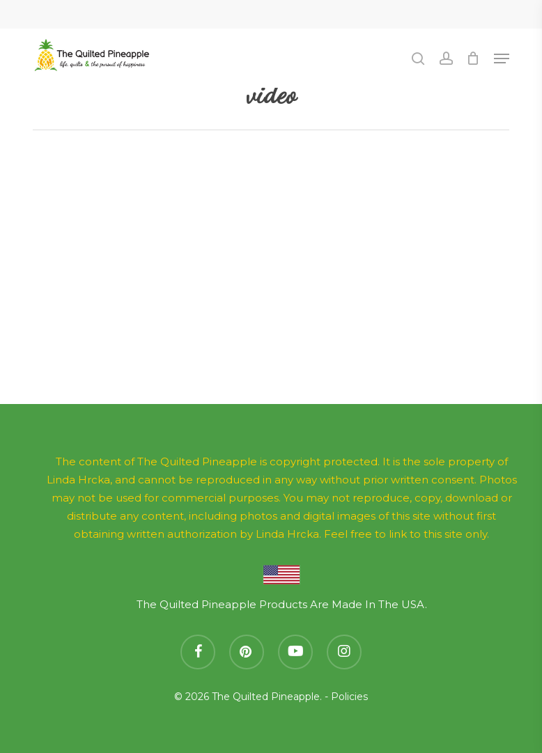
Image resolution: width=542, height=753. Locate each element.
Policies (349, 696)
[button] (501, 58)
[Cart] (473, 58)
